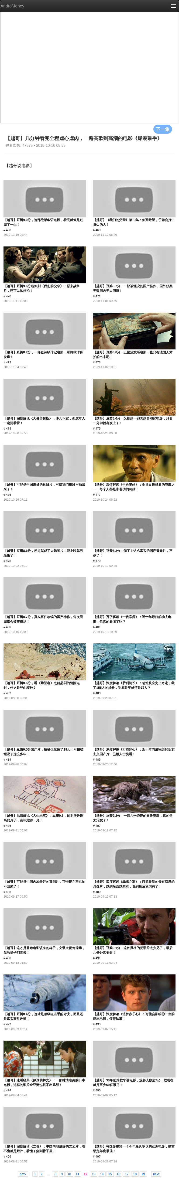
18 (135, 1174)
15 (110, 1174)
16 (118, 1174)
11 (77, 1174)
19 (143, 1174)
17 (127, 1174)
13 (94, 1174)
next (156, 1174)
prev (23, 1174)
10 (69, 1174)
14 (102, 1174)
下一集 (163, 129)
